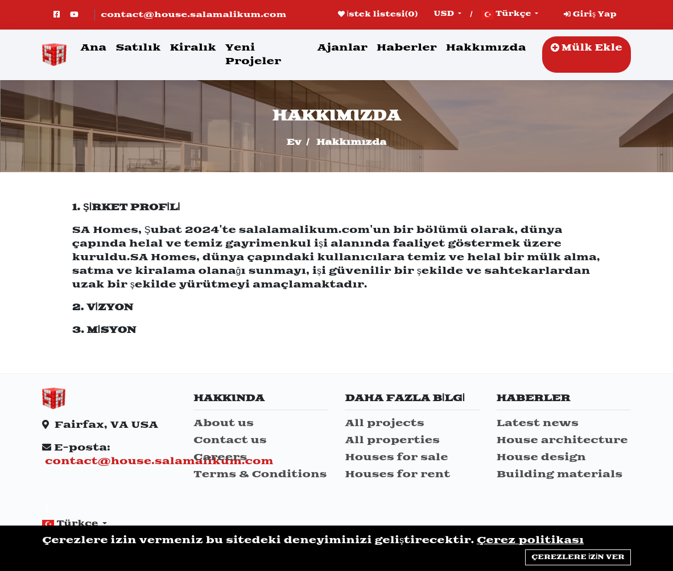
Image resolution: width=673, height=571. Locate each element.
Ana (93, 47)
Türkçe (507, 14)
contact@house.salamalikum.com (193, 14)
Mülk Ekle (586, 48)
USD (444, 14)
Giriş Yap (590, 14)
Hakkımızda (486, 47)
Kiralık (193, 47)
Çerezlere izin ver (578, 557)
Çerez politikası (530, 540)
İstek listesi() (378, 14)
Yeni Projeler (253, 54)
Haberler (407, 47)
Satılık (137, 47)
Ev (294, 142)
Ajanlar (342, 47)
